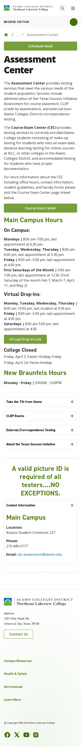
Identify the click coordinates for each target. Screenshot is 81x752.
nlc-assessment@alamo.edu (39, 554)
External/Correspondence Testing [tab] (30, 430)
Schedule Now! (40, 46)
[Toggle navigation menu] (73, 8)
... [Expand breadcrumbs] (18, 34)
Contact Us (18, 634)
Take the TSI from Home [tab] (24, 401)
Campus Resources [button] (18, 661)
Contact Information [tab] (20, 505)
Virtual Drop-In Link (25, 339)
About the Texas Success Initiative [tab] (30, 444)
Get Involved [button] (13, 686)
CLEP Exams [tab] (15, 416)
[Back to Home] (6, 34)
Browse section (16, 22)
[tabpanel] (40, 536)
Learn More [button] (12, 699)
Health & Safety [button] (15, 673)
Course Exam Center (40, 208)
